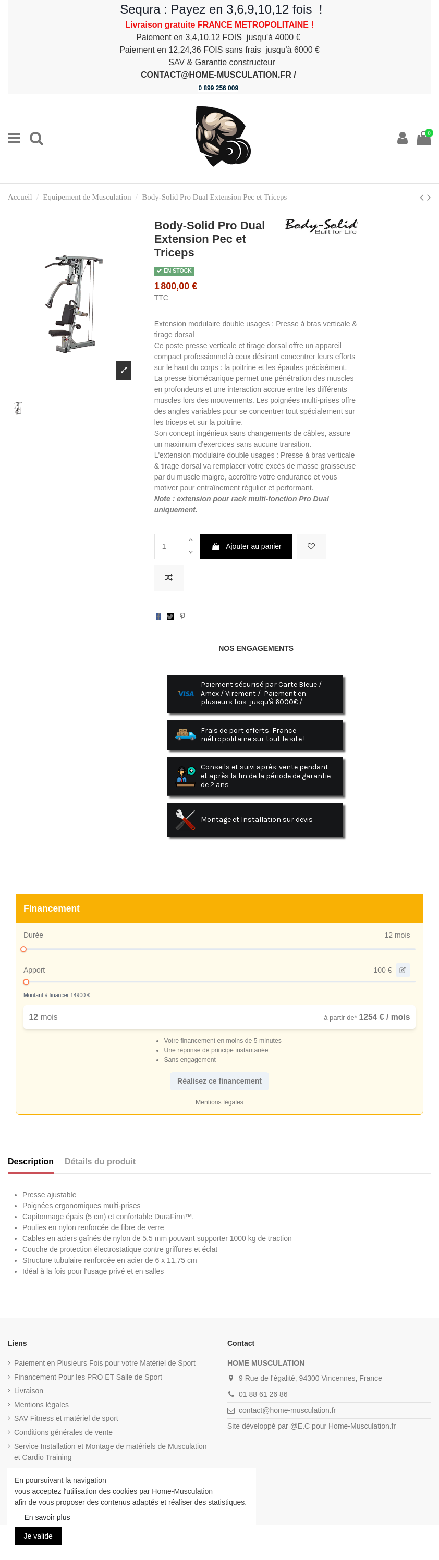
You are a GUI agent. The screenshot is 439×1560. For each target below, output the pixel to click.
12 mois (397, 935)
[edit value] (403, 970)
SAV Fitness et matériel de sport (66, 1418)
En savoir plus (47, 1517)
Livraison (28, 1390)
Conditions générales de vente (63, 1432)
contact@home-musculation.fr (287, 1410)
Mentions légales (41, 1405)
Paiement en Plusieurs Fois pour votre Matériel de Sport (105, 1363)
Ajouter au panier (246, 546)
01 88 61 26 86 (263, 1394)
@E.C (300, 1426)
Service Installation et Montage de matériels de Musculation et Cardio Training (110, 1451)
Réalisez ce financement (219, 1081)
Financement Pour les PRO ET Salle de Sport (88, 1377)
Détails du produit (100, 1161)
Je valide (38, 1536)
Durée (33, 935)
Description (31, 1161)
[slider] (23, 949)
